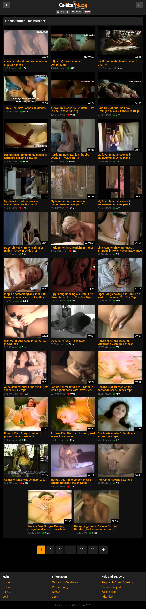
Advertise (107, 596)
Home (6, 582)
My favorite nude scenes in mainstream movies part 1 (115, 203)
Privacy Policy (60, 587)
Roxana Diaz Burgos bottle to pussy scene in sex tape (22, 435)
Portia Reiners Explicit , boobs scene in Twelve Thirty (70, 156)
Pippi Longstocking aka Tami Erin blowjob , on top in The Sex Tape (72, 296)
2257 (55, 596)
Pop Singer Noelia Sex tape (115, 479)
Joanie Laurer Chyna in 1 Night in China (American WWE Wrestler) (72, 388)
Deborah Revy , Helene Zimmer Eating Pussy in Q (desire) (23, 249)
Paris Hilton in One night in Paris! (72, 247)
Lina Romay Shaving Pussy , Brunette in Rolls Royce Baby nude (120, 249)
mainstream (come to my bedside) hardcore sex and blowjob (25, 156)
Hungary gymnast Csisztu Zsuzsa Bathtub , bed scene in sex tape (95, 528)
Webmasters (109, 591)
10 (82, 550)
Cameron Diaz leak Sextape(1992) (25, 479)
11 (93, 550)
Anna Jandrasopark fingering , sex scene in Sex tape (26, 388)
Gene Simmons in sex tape (68, 340)
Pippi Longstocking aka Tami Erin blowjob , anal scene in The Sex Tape (25, 297)
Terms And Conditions (65, 582)
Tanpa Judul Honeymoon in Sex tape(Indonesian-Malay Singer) (71, 481)
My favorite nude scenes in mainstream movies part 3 (115, 156)
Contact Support (111, 587)
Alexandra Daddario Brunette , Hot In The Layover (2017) (72, 109)
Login (76, 11)
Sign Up (63, 11)
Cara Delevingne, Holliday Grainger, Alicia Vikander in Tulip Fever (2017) (118, 111)
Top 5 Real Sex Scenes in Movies (25, 107)
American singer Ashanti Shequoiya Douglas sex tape (116, 342)
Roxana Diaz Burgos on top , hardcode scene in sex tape (116, 388)
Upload (7, 587)
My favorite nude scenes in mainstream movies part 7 (68, 203)
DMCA (56, 591)
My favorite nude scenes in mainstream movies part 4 (21, 203)
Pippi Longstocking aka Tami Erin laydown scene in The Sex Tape (119, 296)
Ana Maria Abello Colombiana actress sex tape (116, 435)
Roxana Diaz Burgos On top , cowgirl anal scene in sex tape (46, 528)
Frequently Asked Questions (118, 582)
